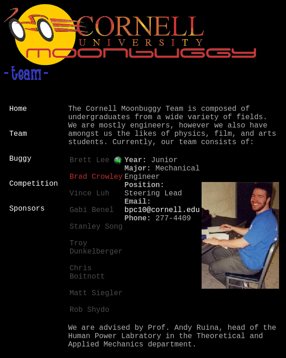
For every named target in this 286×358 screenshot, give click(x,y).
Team (18, 134)
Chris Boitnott (87, 272)
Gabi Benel (92, 210)
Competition (33, 184)
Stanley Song (96, 227)
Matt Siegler (96, 293)
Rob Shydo (89, 310)
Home (18, 109)
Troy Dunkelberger (96, 247)
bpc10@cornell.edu (162, 210)
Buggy (20, 159)
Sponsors (27, 209)
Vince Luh (89, 193)
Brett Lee (89, 160)
